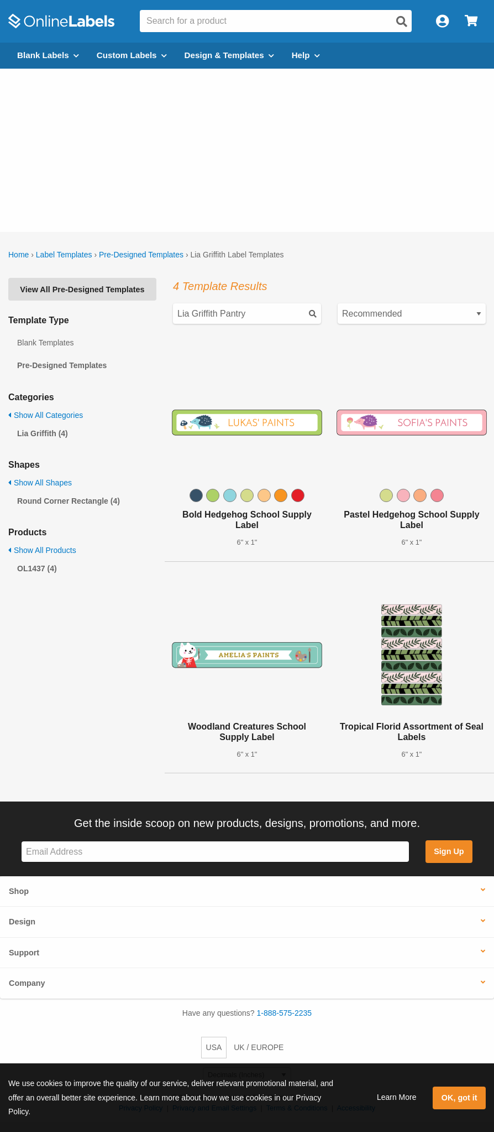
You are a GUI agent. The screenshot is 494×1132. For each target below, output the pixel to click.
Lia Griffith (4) (42, 433)
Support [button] (24, 952)
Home (18, 254)
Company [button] (27, 983)
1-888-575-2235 (284, 1013)
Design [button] (22, 921)
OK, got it (459, 1097)
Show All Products (42, 550)
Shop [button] (19, 891)
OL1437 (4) (37, 568)
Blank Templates (45, 342)
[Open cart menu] (471, 21)
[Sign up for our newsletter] (215, 851)
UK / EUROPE (258, 1047)
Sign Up (449, 851)
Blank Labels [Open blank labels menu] (48, 55)
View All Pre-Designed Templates (82, 289)
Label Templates (64, 254)
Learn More (397, 1097)
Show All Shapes (40, 482)
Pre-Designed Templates (141, 254)
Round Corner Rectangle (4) (68, 501)
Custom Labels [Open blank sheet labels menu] (132, 55)
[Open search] (402, 22)
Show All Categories (45, 415)
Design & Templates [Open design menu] (229, 55)
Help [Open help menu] (306, 55)
